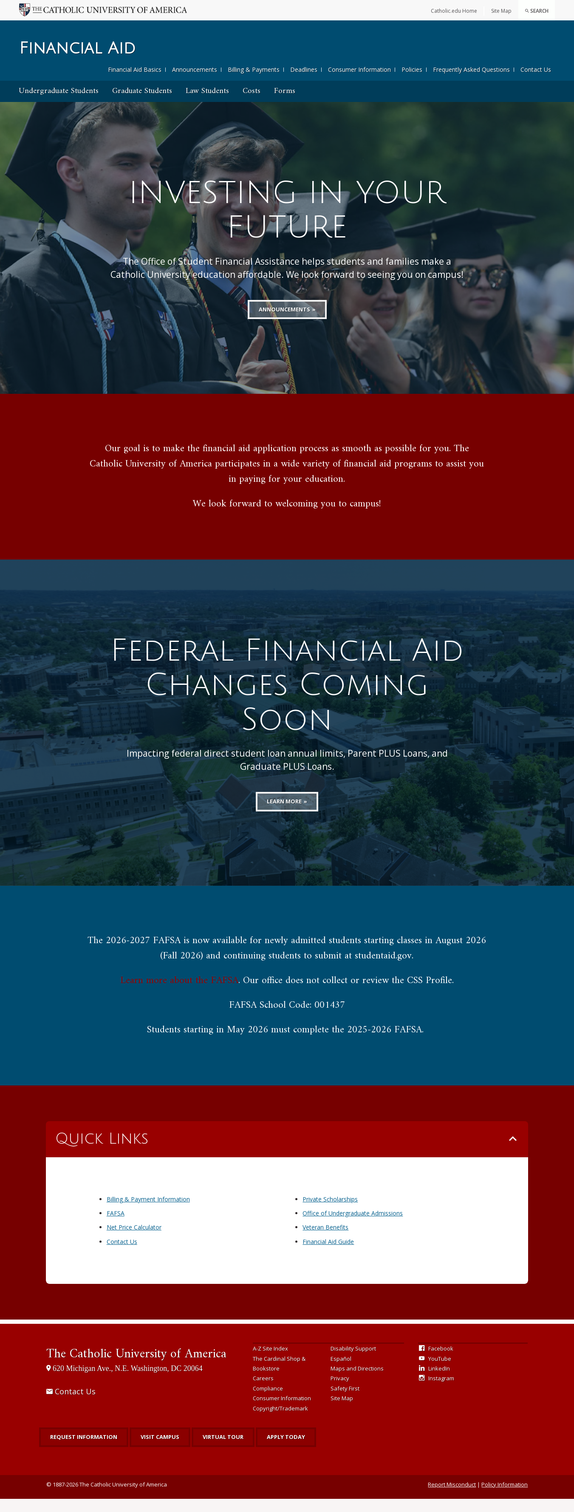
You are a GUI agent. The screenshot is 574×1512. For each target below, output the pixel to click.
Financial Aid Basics (134, 69)
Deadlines (303, 69)
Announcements (194, 69)
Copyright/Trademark (280, 1421)
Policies (412, 69)
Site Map (342, 1411)
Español (341, 1372)
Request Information (83, 1450)
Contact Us (535, 69)
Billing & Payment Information (148, 1212)
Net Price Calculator (134, 1240)
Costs (251, 91)
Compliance (268, 1401)
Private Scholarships (330, 1212)
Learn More (284, 814)
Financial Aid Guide (328, 1255)
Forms (284, 91)
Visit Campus (160, 1450)
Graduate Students (142, 91)
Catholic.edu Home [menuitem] (454, 10)
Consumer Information (359, 69)
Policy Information (504, 1497)
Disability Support (353, 1361)
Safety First (345, 1401)
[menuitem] (536, 10)
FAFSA (115, 1226)
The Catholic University (136, 1367)
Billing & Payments (254, 69)
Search (537, 10)
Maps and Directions (357, 1381)
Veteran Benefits (325, 1240)
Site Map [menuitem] (501, 10)
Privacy (340, 1391)
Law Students (207, 91)
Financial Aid (77, 48)
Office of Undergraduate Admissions (353, 1226)
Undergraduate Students (59, 91)
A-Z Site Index (270, 1361)
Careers (263, 1391)
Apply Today (286, 1450)
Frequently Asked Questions (471, 69)
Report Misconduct (452, 1497)
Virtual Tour (223, 1450)
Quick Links (101, 1152)
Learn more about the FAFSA (179, 994)
